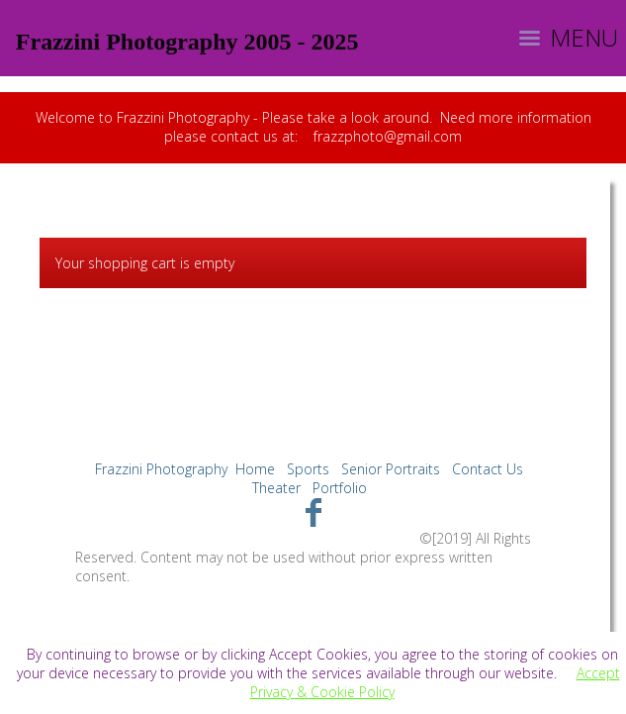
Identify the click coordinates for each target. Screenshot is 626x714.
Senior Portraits (390, 468)
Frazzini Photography (161, 468)
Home (255, 468)
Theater (276, 487)
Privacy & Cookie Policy (322, 691)
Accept (598, 672)
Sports (308, 468)
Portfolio (340, 487)
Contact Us (487, 468)
